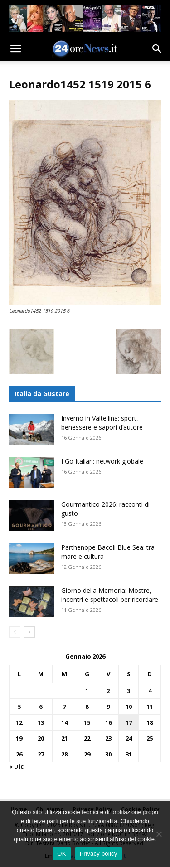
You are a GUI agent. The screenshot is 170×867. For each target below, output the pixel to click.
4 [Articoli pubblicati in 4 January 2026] (149, 691)
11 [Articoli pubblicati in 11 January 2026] (149, 706)
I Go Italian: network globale (102, 461)
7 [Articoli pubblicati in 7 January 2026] (64, 706)
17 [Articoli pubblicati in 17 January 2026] (129, 722)
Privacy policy (98, 853)
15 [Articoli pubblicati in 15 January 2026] (87, 722)
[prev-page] (14, 632)
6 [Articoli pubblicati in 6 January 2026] (40, 706)
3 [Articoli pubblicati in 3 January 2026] (128, 691)
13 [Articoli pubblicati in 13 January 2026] (41, 722)
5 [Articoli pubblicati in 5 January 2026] (19, 706)
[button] (15, 49)
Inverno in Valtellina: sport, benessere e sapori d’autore (102, 422)
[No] (158, 833)
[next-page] (29, 632)
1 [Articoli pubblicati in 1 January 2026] (86, 691)
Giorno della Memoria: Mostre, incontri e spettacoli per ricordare (109, 595)
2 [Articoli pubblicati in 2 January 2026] (108, 691)
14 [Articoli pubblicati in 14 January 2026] (64, 722)
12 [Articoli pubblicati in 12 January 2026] (19, 722)
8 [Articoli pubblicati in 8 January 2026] (86, 706)
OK (61, 853)
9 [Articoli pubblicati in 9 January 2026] (108, 706)
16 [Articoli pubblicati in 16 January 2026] (108, 722)
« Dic (16, 766)
